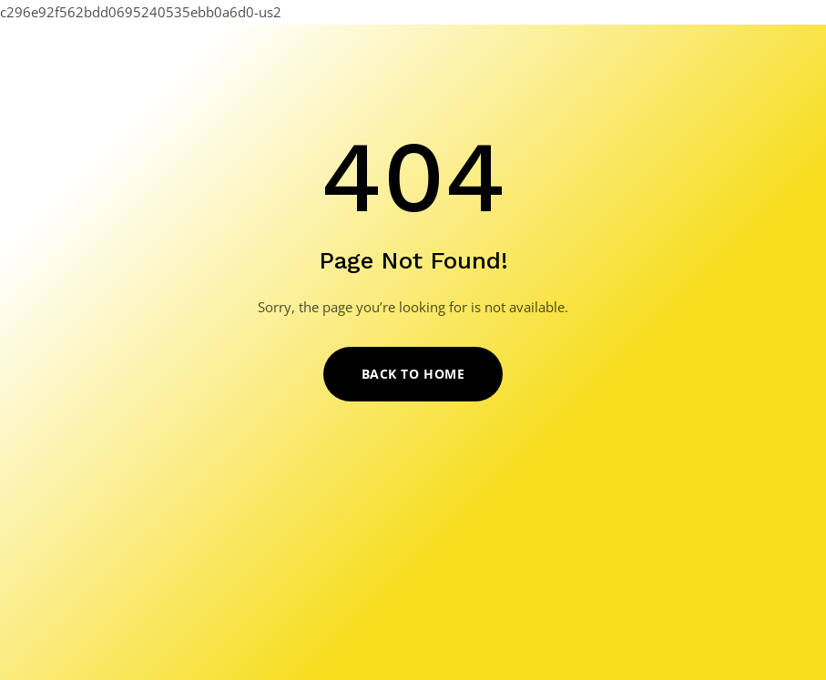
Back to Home (413, 373)
